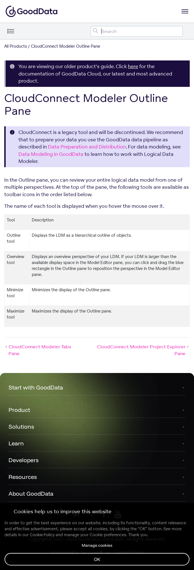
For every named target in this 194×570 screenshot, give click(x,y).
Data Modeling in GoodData (50, 154)
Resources (23, 476)
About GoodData (31, 493)
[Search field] (137, 31)
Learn (16, 443)
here (133, 66)
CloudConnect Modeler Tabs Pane (37, 350)
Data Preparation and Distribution (87, 147)
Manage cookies (97, 545)
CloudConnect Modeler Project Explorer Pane (143, 350)
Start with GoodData (36, 387)
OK (97, 559)
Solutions (21, 426)
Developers (24, 460)
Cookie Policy (42, 534)
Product (19, 409)
